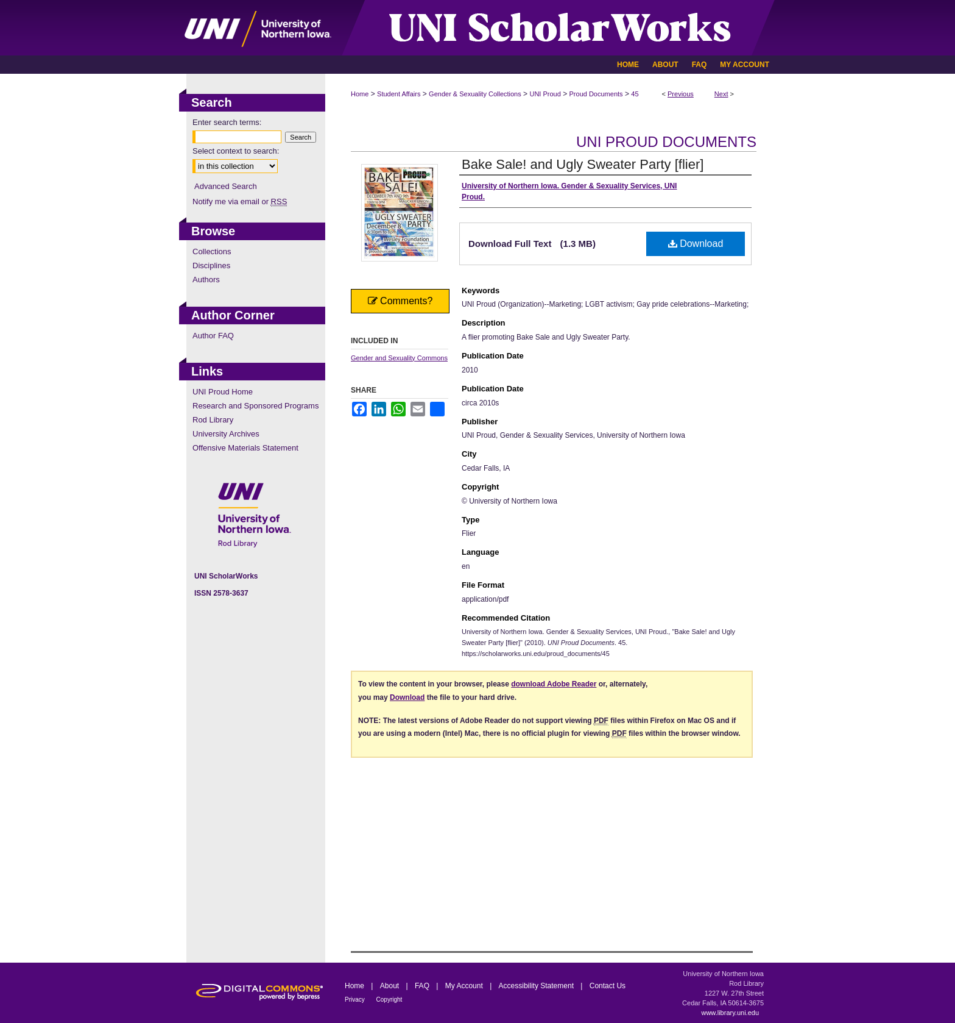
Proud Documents (596, 94)
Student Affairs (398, 94)
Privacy (356, 999)
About (390, 986)
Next (721, 94)
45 (634, 94)
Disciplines (211, 265)
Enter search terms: (226, 122)
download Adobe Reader (553, 684)
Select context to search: (235, 150)
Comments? (400, 301)
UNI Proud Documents (666, 142)
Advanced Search (225, 186)
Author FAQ (213, 335)
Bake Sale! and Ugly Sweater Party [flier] (582, 164)
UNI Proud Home (222, 391)
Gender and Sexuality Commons (399, 358)
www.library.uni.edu (730, 1012)
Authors (206, 279)
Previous (681, 94)
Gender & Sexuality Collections (475, 94)
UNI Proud (544, 94)
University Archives (225, 433)
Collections (211, 251)
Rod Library (212, 419)
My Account (465, 986)
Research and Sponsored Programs (255, 405)
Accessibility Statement (537, 986)
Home (359, 94)
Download (696, 243)
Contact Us (608, 986)
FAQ (423, 986)
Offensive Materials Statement (245, 447)
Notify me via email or (239, 201)
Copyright (389, 999)
